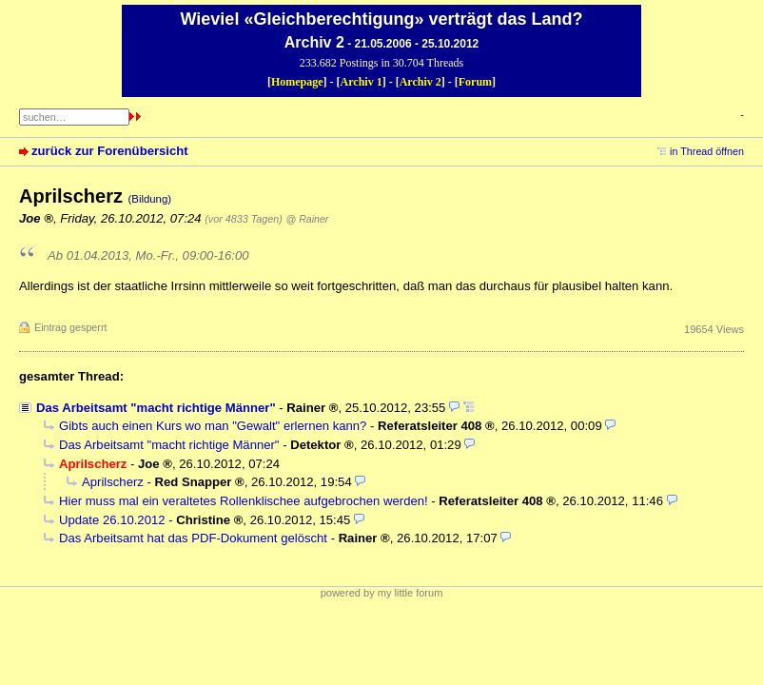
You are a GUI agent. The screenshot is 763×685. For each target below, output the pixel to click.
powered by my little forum (382, 592)
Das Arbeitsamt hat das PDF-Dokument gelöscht (193, 538)
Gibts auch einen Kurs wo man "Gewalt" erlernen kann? (212, 426)
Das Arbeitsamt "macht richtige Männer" (156, 408)
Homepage (297, 81)
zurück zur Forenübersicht (109, 151)
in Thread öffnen (707, 151)
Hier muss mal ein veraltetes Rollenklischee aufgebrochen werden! (243, 501)
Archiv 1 (361, 81)
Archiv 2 (420, 81)
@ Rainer (306, 219)
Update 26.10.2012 (112, 520)
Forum (475, 81)
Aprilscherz (113, 482)
